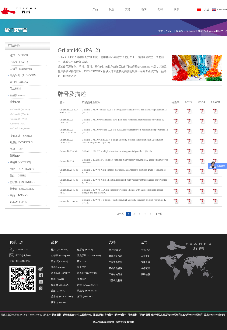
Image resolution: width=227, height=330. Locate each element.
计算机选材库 (115, 280)
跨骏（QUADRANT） (88, 284)
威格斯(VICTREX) (60, 284)
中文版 (203, 9)
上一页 (120, 213)
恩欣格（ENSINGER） (88, 290)
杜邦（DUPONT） (60, 249)
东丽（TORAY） (85, 296)
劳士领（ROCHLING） (62, 296)
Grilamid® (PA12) (18, 119)
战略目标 (145, 262)
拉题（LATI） (58, 279)
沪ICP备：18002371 (29, 314)
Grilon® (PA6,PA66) (20, 128)
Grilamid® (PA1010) (20, 109)
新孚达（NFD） (59, 302)
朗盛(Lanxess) (58, 267)
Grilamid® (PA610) (19, 114)
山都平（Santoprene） (62, 255)
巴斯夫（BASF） (85, 249)
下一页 (158, 213)
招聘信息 (145, 274)
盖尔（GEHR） (58, 290)
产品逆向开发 (115, 262)
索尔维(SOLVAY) (59, 261)
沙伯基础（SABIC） (61, 273)
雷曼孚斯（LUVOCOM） (89, 255)
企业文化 (145, 256)
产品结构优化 (115, 274)
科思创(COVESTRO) (87, 273)
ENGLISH (219, 9)
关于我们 (145, 250)
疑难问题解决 (115, 268)
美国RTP (81, 279)
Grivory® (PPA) (17, 123)
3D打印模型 (115, 250)
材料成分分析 (115, 256)
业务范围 (145, 268)
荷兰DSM (82, 261)
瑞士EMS (81, 267)
